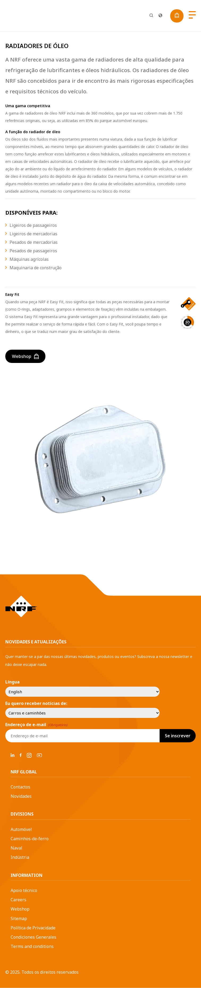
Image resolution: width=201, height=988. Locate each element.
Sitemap (19, 918)
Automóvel (21, 829)
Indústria (20, 857)
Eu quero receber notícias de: (36, 703)
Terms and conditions (32, 946)
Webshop (20, 909)
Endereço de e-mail (36, 724)
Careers (18, 900)
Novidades (21, 796)
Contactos (20, 787)
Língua (12, 681)
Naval (16, 848)
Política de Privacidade (33, 928)
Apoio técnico (24, 890)
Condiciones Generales (33, 937)
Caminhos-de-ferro (30, 839)
